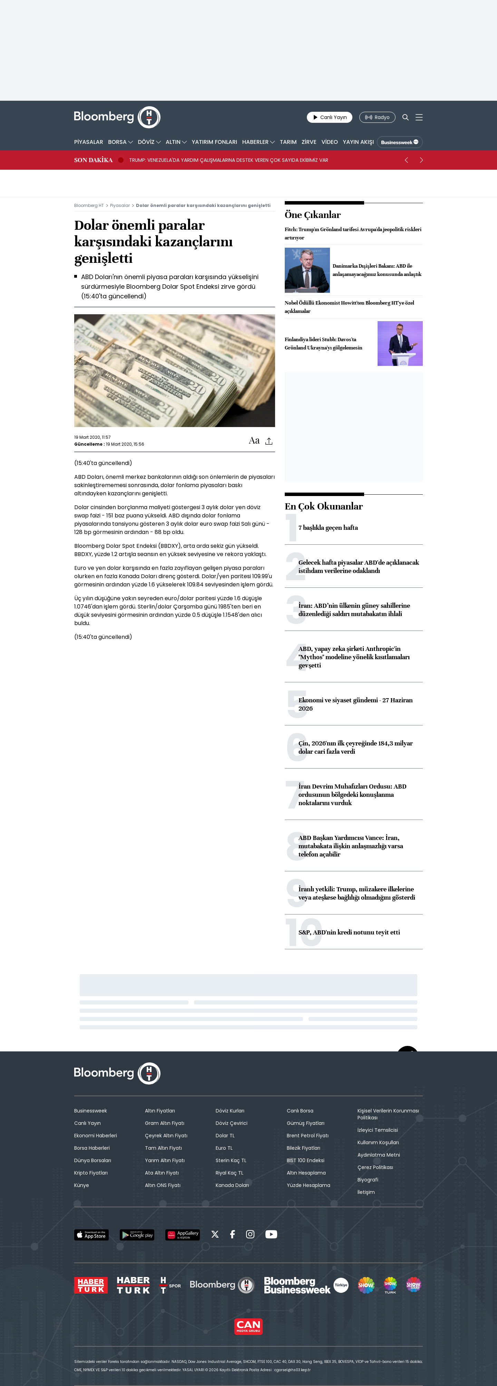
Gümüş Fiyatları (305, 1123)
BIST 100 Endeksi (305, 1160)
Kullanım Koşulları (378, 1142)
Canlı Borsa (300, 1110)
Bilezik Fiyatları (303, 1148)
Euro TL (224, 1148)
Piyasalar (120, 205)
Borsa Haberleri (92, 1148)
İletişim (366, 1192)
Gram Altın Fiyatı (164, 1123)
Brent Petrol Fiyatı (308, 1135)
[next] (421, 160)
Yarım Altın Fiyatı (165, 1160)
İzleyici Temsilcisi (378, 1130)
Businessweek (90, 1110)
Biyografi (368, 1179)
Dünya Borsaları (92, 1160)
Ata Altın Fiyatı (162, 1172)
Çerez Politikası (375, 1167)
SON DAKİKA (93, 160)
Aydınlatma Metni (379, 1154)
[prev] (406, 160)
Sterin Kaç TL (231, 1160)
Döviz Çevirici (231, 1123)
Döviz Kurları (230, 1110)
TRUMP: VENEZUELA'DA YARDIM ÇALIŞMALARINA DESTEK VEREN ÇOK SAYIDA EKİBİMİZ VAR (228, 160)
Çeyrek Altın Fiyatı (166, 1135)
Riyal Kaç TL (229, 1172)
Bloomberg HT (89, 205)
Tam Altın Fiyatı (163, 1148)
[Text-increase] (254, 440)
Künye (81, 1185)
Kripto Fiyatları (91, 1172)
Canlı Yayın (87, 1123)
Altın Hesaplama (306, 1172)
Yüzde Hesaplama (308, 1185)
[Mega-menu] (419, 117)
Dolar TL (225, 1135)
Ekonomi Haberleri (95, 1135)
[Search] (405, 117)
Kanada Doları (232, 1185)
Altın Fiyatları (160, 1110)
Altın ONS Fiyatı (163, 1185)
